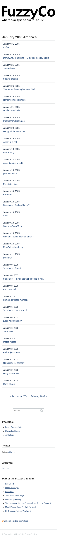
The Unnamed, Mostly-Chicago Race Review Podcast (28, 503)
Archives (5, 468)
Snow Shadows (10, 79)
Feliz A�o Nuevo (11, 352)
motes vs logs (9, 342)
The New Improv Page (14, 495)
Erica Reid (9, 484)
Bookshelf (7, 194)
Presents (7, 258)
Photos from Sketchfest (14, 121)
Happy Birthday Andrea (14, 131)
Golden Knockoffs (11, 110)
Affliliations (9, 435)
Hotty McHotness (11, 373)
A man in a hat (10, 142)
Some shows (9, 68)
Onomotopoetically (13, 499)
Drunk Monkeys (12, 488)
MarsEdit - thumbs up (13, 247)
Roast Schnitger (10, 184)
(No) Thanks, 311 (11, 173)
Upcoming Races (12, 431)
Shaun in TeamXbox (12, 226)
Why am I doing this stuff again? (18, 236)
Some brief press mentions (16, 300)
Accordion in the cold (13, 163)
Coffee (6, 47)
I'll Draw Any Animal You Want (18, 511)
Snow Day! (8, 331)
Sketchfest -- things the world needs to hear (23, 279)
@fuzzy (11, 452)
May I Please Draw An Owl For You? (20, 507)
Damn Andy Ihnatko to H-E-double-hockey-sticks (26, 58)
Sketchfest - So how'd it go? (16, 205)
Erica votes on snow (12, 321)
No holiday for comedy (13, 363)
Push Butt (9, 492)
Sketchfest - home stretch (15, 310)
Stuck (6, 215)
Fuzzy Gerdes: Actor (13, 427)
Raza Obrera (9, 384)
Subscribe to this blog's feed (16, 521)
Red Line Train (10, 289)
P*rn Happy (8, 152)
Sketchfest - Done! (12, 268)
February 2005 (38, 396)
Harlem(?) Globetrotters (14, 100)
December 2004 (19, 396)
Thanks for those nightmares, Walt (19, 89)
